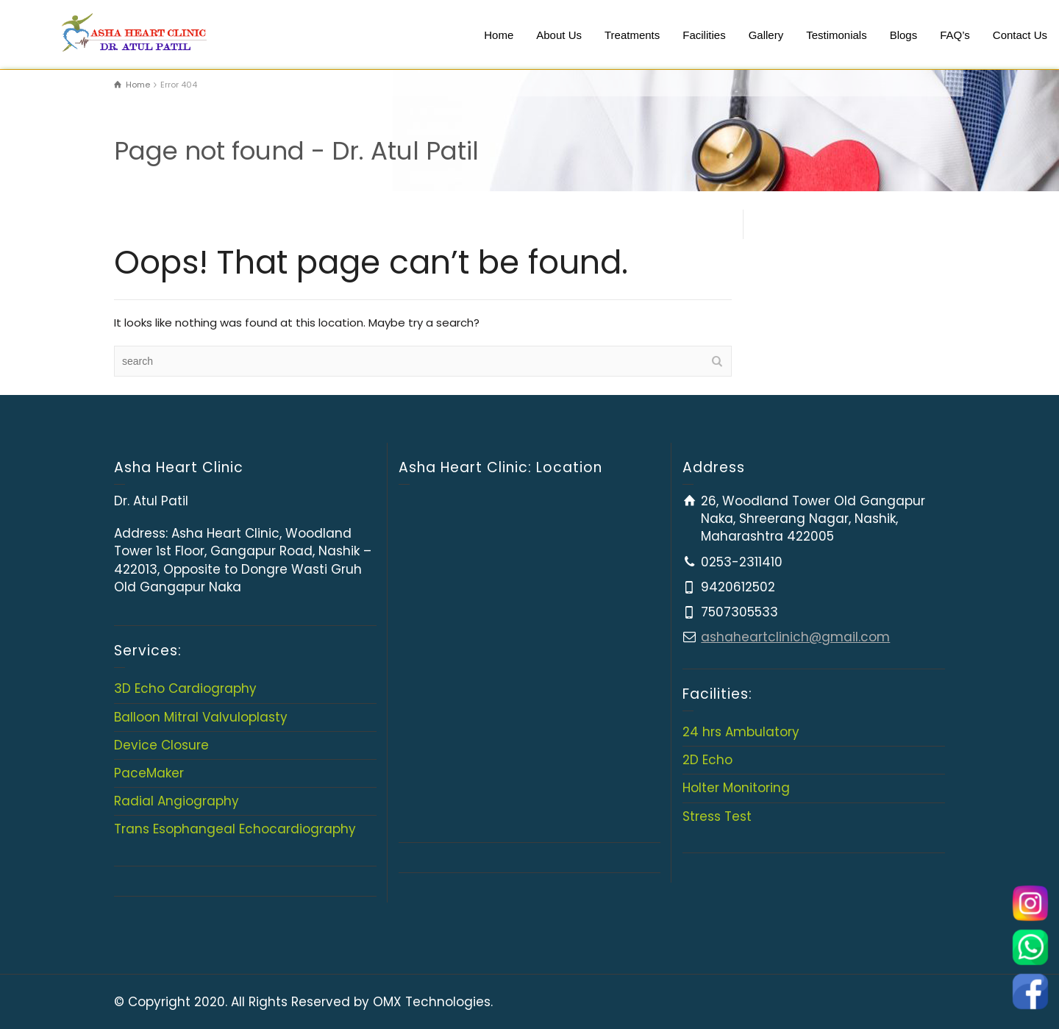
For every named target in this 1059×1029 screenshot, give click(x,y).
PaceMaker (149, 773)
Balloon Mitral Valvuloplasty (201, 717)
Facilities (703, 35)
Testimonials (836, 35)
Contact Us (1020, 35)
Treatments (632, 35)
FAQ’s (955, 35)
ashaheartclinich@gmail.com (795, 637)
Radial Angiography (176, 801)
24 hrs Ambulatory (740, 732)
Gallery (766, 35)
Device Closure (161, 745)
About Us (559, 35)
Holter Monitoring (736, 788)
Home (498, 35)
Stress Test (717, 816)
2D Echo (707, 760)
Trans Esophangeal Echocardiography (235, 829)
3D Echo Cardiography (185, 688)
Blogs (904, 35)
